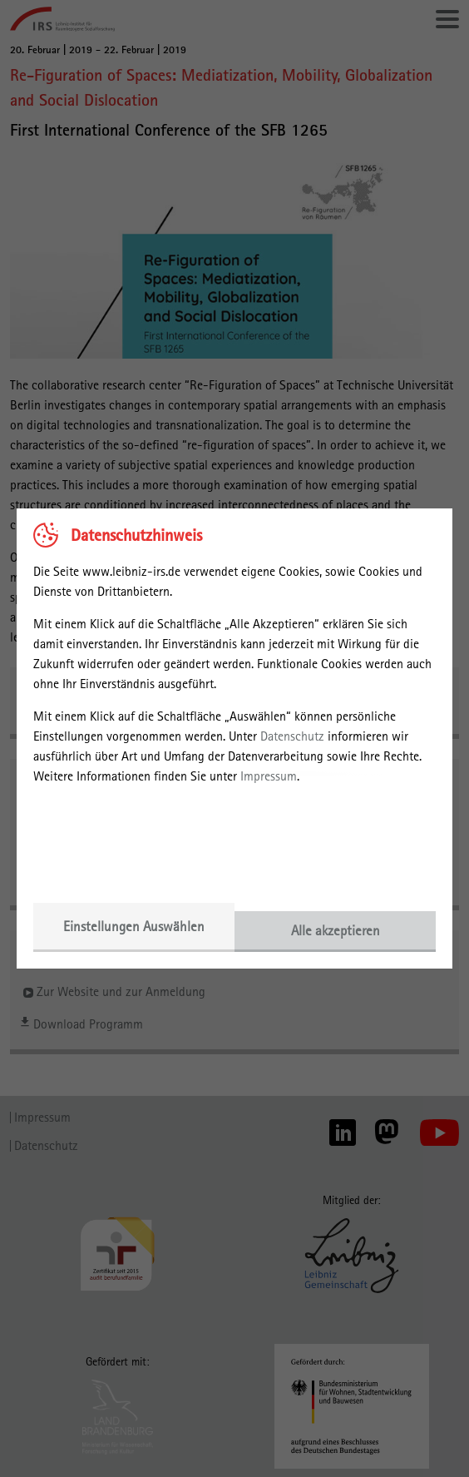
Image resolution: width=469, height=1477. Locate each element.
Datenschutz (292, 736)
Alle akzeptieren (335, 930)
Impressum (268, 776)
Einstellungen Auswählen (134, 926)
